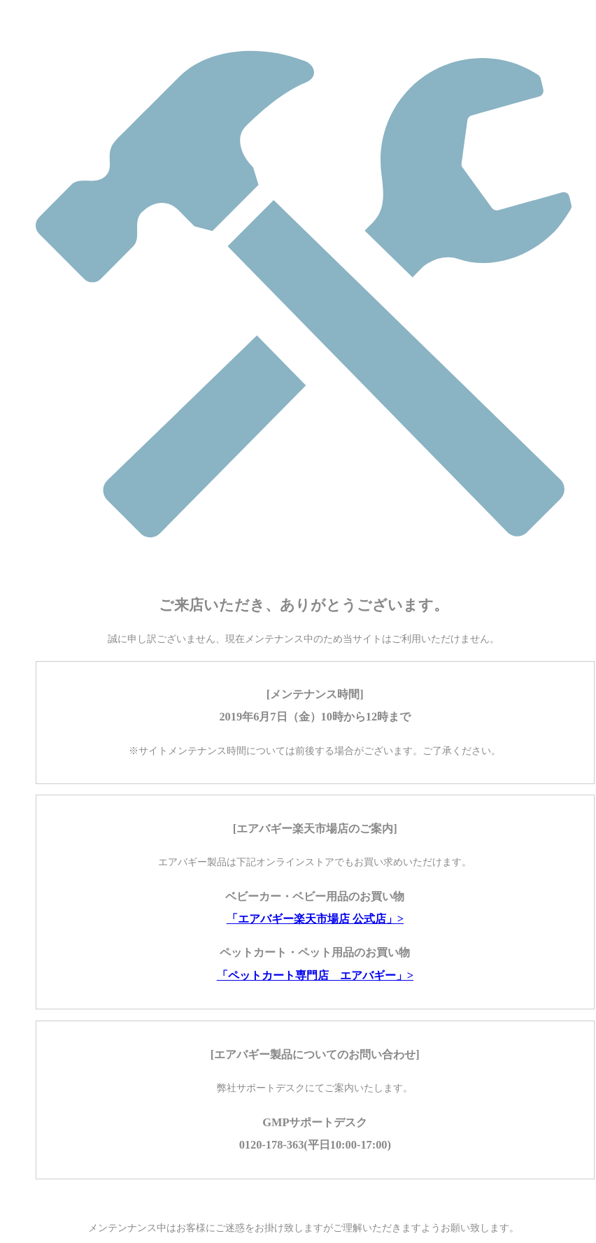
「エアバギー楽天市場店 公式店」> (315, 918)
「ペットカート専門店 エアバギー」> (315, 975)
